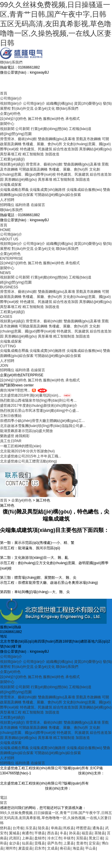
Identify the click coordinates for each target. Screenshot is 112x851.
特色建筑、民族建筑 (36, 707)
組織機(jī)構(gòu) (59, 103)
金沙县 (14, 843)
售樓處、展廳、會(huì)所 (68, 727)
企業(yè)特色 (10, 114)
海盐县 (78, 848)
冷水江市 (54, 838)
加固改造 (52, 154)
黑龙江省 (96, 838)
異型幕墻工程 (11, 154)
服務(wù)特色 (53, 119)
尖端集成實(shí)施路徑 (47, 190)
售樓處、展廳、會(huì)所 (42, 144)
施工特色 (35, 119)
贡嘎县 (39, 843)
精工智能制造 (33, 154)
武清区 (14, 838)
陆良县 (43, 828)
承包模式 (72, 119)
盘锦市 (39, 838)
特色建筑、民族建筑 (36, 149)
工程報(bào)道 (80, 129)
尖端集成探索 (11, 184)
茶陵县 (99, 833)
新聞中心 (7, 124)
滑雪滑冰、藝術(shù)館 (44, 321)
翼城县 (14, 833)
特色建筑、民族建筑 (36, 302)
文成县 (52, 848)
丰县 (63, 833)
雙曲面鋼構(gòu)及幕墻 (56, 139)
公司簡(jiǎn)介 (11, 98)
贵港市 (81, 843)
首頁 (3, 93)
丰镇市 (68, 838)
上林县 (27, 838)
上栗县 (68, 843)
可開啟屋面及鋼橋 (33, 169)
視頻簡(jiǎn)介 (11, 103)
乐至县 (30, 828)
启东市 (39, 848)
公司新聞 (22, 129)
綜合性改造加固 (65, 149)
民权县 (68, 828)
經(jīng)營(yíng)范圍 (16, 134)
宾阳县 (81, 838)
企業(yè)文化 (44, 108)
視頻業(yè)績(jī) (12, 164)
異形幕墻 (45, 179)
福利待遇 (22, 205)
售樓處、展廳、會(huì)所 (42, 702)
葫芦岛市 (54, 843)
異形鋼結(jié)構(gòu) (95, 149)
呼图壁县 (83, 828)
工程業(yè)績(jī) (12, 159)
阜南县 (56, 828)
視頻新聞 (7, 129)
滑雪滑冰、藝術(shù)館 (18, 139)
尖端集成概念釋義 (14, 190)
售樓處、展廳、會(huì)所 (68, 169)
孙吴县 (74, 833)
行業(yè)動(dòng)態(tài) (49, 129)
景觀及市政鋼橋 (88, 139)
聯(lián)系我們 (11, 62)
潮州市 (10, 848)
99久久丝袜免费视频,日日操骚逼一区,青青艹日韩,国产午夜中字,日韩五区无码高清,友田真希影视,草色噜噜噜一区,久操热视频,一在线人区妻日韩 (55, 24)
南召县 (65, 848)
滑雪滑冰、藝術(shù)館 (18, 292)
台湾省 (18, 828)
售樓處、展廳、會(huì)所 (42, 297)
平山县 (90, 848)
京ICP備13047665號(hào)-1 (54, 773)
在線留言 (38, 205)
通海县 (97, 828)
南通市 (27, 833)
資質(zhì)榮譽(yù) (88, 103)
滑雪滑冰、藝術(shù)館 (44, 722)
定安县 (94, 843)
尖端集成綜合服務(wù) (84, 190)
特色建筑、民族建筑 (73, 733)
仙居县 (27, 843)
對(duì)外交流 (22, 108)
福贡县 (87, 833)
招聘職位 (7, 205)
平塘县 (39, 833)
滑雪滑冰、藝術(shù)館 (44, 164)
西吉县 (52, 833)
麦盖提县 (25, 848)
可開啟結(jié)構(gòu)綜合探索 (57, 195)
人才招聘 (7, 200)
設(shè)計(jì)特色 (13, 119)
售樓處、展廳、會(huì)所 (68, 326)
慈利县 (5, 828)
